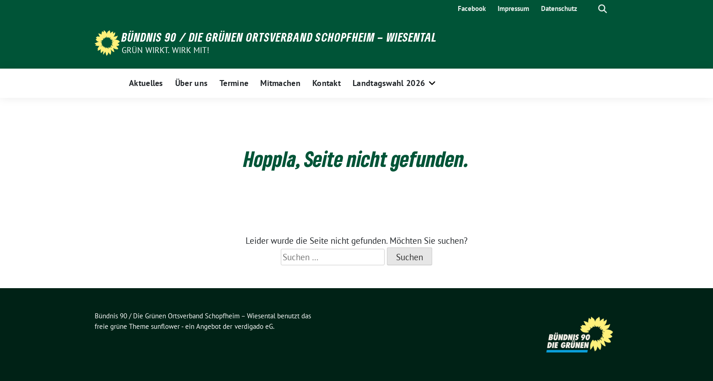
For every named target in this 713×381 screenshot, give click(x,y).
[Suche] (589, 9)
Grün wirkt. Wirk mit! (165, 50)
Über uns (191, 83)
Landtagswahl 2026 (389, 83)
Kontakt (326, 83)
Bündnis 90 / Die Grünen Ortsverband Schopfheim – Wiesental (279, 37)
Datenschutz (559, 8)
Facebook (472, 8)
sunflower (165, 326)
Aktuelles (146, 83)
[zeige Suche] (602, 9)
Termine (234, 83)
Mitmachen (280, 83)
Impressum (513, 8)
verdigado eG (254, 326)
